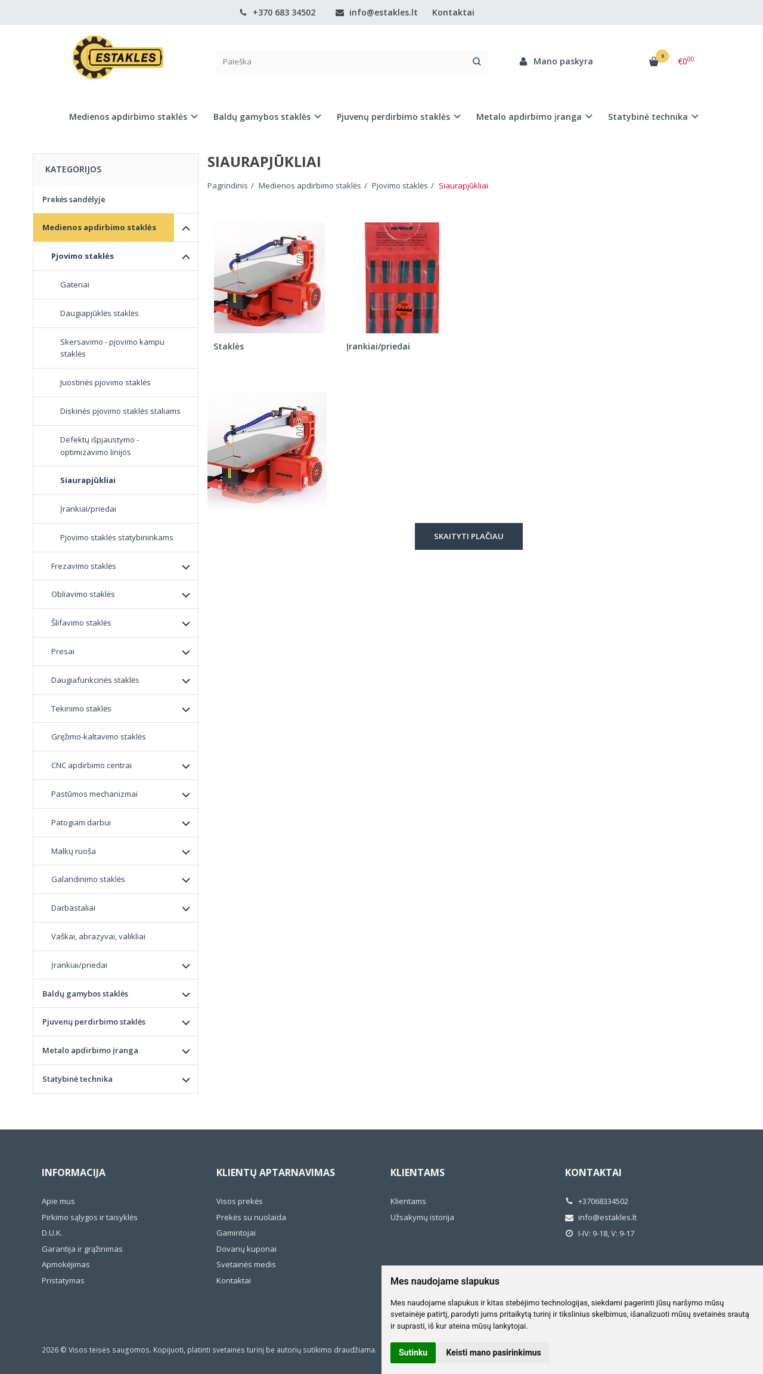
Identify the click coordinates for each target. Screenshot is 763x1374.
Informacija (74, 1172)
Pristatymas (63, 1280)
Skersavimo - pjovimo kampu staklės (112, 348)
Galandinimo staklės (88, 879)
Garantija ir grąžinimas (82, 1248)
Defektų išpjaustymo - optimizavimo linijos (99, 445)
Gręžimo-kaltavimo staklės (98, 736)
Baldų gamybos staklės (85, 993)
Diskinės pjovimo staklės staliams (120, 411)
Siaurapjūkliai (88, 480)
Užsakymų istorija (422, 1217)
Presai (63, 651)
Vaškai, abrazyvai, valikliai (98, 936)
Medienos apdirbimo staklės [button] (128, 116)
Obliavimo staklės (83, 594)
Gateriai (74, 284)
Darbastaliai (73, 907)
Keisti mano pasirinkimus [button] (493, 1352)
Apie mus (58, 1201)
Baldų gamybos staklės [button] (262, 116)
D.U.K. (52, 1232)
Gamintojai (236, 1232)
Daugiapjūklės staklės (99, 313)
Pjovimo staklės (82, 255)
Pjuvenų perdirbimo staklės (93, 1021)
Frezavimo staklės (83, 566)
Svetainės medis (246, 1264)
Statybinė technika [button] (648, 116)
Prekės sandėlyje (74, 199)
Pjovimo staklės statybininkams (116, 537)
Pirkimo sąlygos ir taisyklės (90, 1217)
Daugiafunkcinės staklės (95, 679)
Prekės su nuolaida (251, 1217)
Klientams (417, 1172)
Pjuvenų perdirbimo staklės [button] (393, 116)
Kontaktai (453, 12)
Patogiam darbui (81, 822)
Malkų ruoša (73, 851)
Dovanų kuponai (246, 1248)
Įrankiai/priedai (88, 508)
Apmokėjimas (66, 1264)
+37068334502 (596, 1201)
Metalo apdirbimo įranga (90, 1050)
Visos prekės (239, 1201)
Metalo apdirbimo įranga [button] (529, 116)
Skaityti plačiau (469, 536)
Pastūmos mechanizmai (94, 793)
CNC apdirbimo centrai (91, 765)
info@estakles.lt (377, 12)
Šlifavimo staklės (81, 622)
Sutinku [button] (413, 1352)
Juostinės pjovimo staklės (105, 382)
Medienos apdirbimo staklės (99, 227)
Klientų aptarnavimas (275, 1172)
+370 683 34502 (277, 12)
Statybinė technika (77, 1078)
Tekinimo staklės (81, 708)
